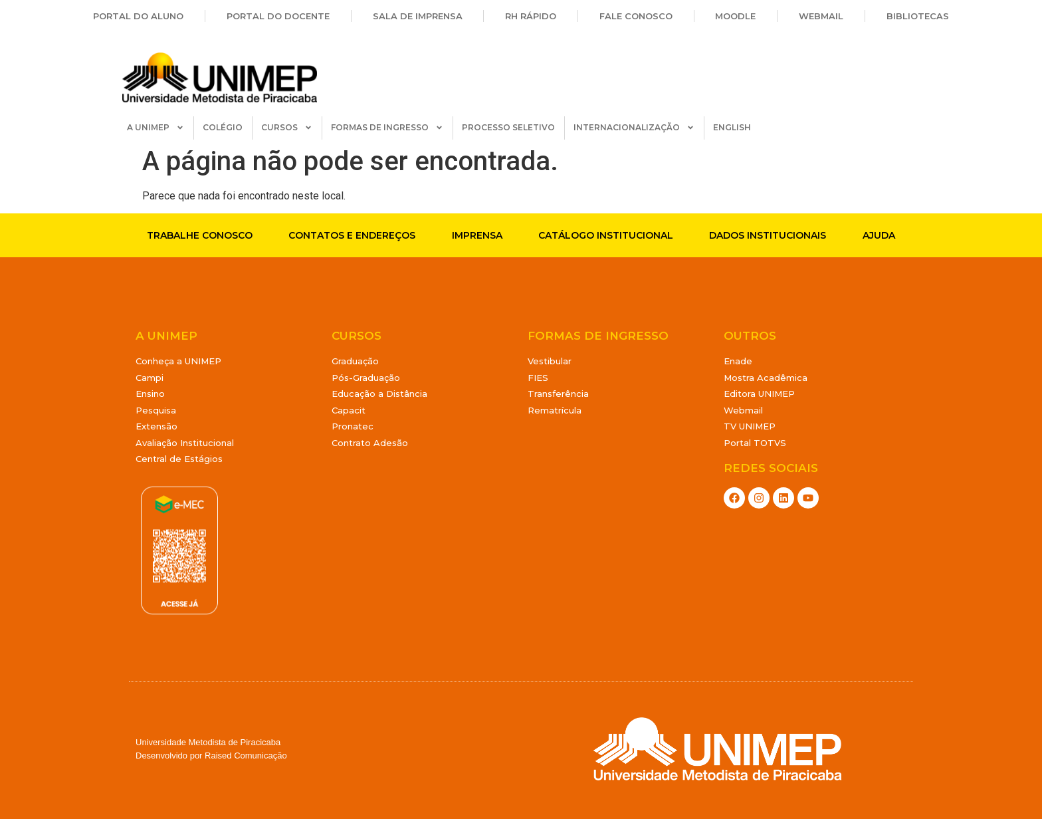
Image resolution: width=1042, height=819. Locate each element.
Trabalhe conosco (200, 235)
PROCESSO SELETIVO (508, 127)
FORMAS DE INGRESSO (387, 127)
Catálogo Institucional (605, 235)
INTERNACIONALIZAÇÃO (633, 127)
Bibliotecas (917, 16)
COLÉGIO (223, 127)
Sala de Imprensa (418, 16)
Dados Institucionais (767, 235)
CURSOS (286, 127)
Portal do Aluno (138, 16)
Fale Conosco (636, 16)
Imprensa (477, 235)
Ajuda (879, 235)
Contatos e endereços (351, 235)
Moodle (735, 16)
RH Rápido (530, 16)
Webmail (821, 16)
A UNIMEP (155, 127)
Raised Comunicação (246, 755)
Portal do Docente (278, 16)
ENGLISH (732, 127)
